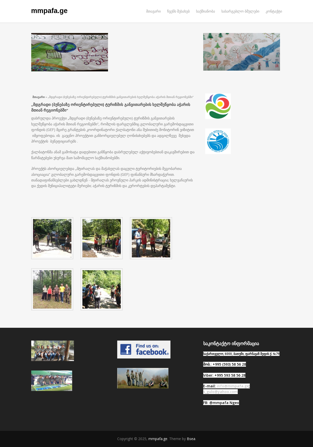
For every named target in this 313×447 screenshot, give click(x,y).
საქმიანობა (205, 11)
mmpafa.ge (49, 11)
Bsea (191, 438)
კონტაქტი (274, 11)
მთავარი (153, 11)
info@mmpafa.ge (233, 386)
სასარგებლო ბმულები (240, 11)
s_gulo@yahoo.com (220, 391)
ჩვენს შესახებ (178, 11)
